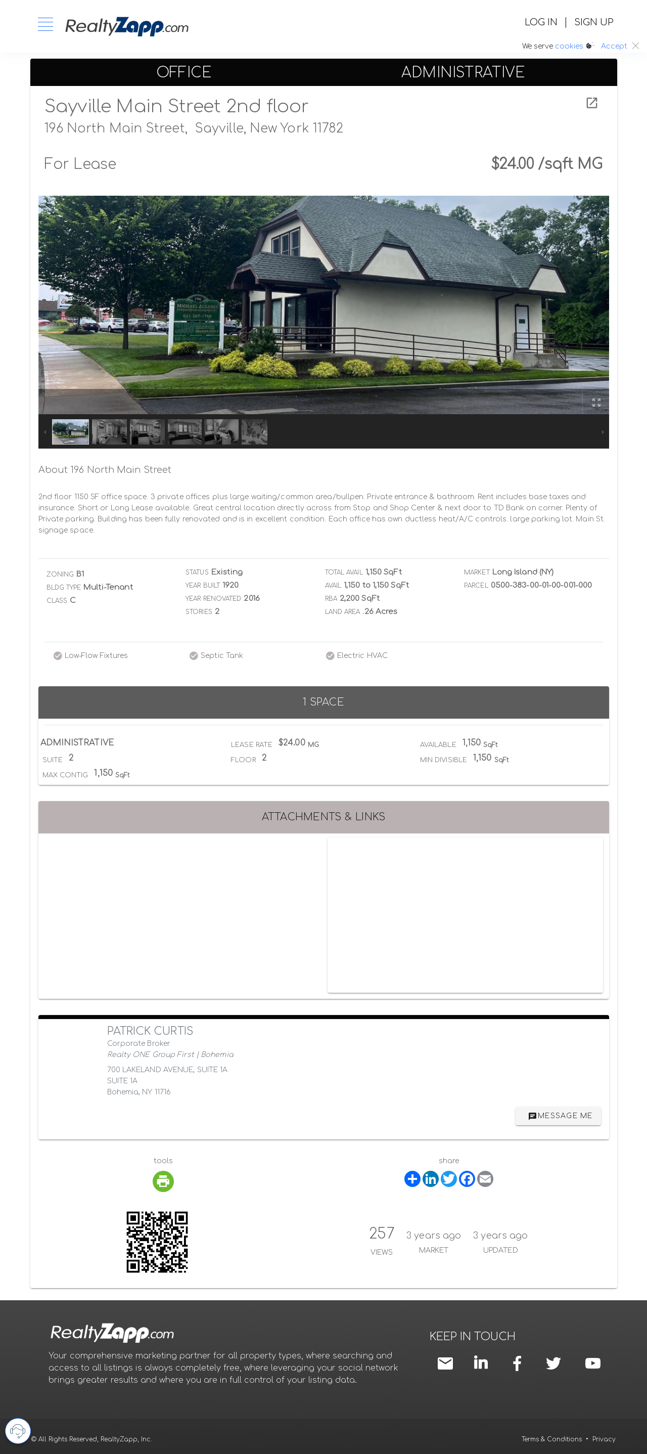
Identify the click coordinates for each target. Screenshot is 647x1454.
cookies (569, 46)
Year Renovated (213, 598)
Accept (614, 46)
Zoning (60, 574)
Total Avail (344, 572)
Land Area (342, 611)
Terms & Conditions (552, 1439)
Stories (199, 611)
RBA (331, 598)
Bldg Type (64, 587)
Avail (333, 585)
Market (477, 572)
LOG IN (541, 22)
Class (57, 600)
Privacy (604, 1439)
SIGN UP (593, 22)
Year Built (203, 585)
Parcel (476, 585)
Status (197, 572)
